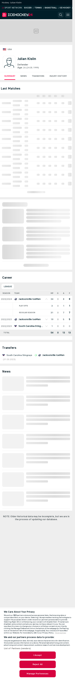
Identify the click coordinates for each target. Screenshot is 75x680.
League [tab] (8, 286)
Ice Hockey (65, 8)
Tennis (38, 8)
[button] (61, 15)
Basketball (51, 8)
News (23, 76)
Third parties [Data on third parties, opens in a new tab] (60, 633)
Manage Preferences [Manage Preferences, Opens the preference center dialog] (37, 673)
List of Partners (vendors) (17, 648)
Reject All (37, 664)
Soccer (28, 8)
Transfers (38, 76)
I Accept (37, 655)
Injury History (58, 76)
